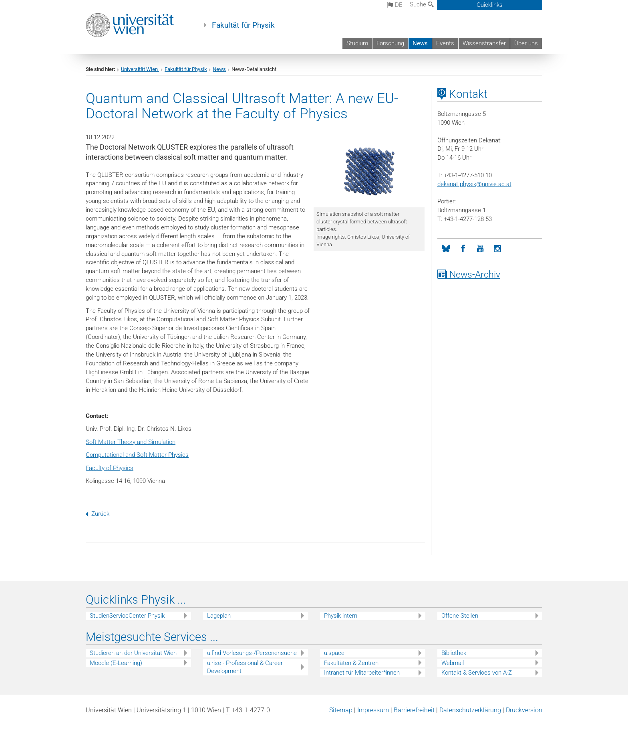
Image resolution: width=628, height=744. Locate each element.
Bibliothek (453, 653)
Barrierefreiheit (414, 710)
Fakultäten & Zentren (351, 663)
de (395, 4)
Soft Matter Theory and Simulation (130, 442)
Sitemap (340, 710)
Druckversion (524, 710)
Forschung (390, 43)
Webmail (452, 663)
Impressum (373, 710)
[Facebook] (463, 248)
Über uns (526, 43)
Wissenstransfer (484, 43)
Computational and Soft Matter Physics (137, 454)
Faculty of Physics (109, 468)
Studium (357, 43)
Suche (422, 4)
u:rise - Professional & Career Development (245, 667)
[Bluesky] (446, 248)
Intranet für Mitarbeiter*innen (362, 672)
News (420, 43)
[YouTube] (480, 248)
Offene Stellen (459, 615)
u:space (334, 653)
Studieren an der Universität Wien (133, 653)
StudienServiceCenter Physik (127, 615)
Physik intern (340, 615)
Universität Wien (140, 69)
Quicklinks (490, 4)
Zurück (97, 513)
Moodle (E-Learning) (116, 663)
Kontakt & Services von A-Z (476, 672)
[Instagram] (497, 248)
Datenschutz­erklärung (470, 710)
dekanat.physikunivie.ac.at (474, 184)
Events (445, 43)
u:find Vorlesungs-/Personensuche (252, 653)
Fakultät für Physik (243, 25)
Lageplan (219, 615)
